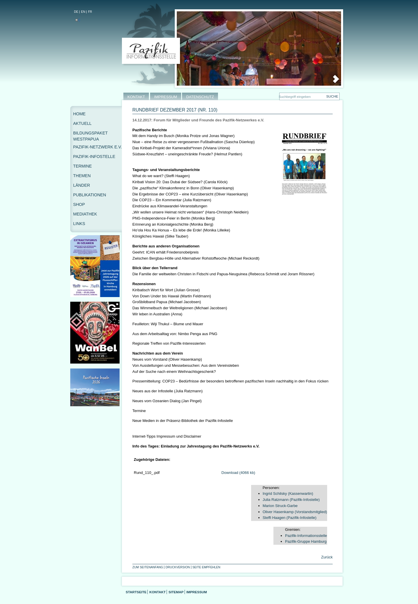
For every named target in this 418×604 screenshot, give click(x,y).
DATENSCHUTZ (200, 97)
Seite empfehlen (206, 567)
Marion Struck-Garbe (280, 506)
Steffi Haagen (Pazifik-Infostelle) (289, 517)
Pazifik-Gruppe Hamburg (306, 541)
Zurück (326, 557)
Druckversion (177, 567)
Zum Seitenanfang (147, 567)
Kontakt (157, 592)
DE (76, 11)
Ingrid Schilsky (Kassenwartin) (288, 493)
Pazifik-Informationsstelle (306, 535)
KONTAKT (136, 97)
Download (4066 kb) (238, 472)
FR (90, 11)
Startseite (136, 592)
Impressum (196, 592)
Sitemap (175, 592)
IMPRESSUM (165, 97)
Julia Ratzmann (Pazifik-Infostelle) (291, 499)
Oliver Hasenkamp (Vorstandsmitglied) (295, 512)
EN (83, 11)
